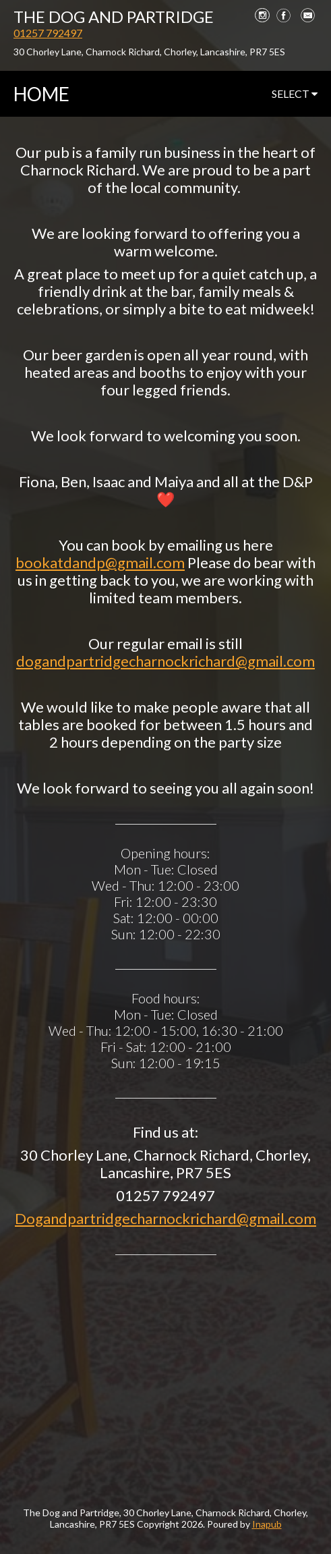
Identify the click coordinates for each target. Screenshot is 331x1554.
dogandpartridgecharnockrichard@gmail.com (165, 661)
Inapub (267, 1524)
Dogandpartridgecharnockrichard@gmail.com (165, 1218)
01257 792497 (47, 32)
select (295, 93)
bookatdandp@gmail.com (100, 562)
